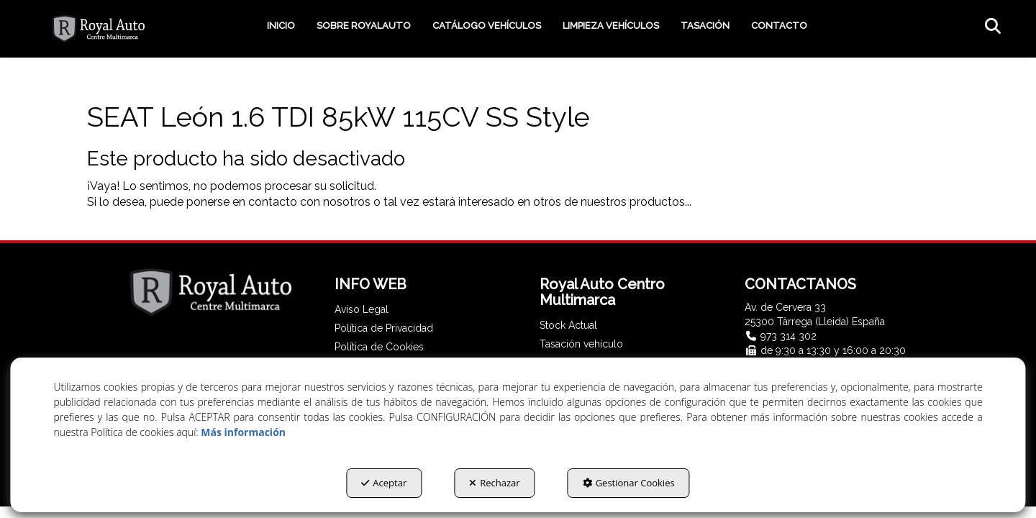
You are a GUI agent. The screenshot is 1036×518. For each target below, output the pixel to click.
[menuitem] (281, 26)
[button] (98, 28)
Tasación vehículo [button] (581, 344)
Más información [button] (243, 432)
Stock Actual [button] (568, 325)
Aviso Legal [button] (361, 309)
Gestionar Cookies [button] (629, 482)
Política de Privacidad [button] (384, 328)
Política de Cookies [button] (379, 347)
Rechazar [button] (494, 482)
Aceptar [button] (383, 482)
